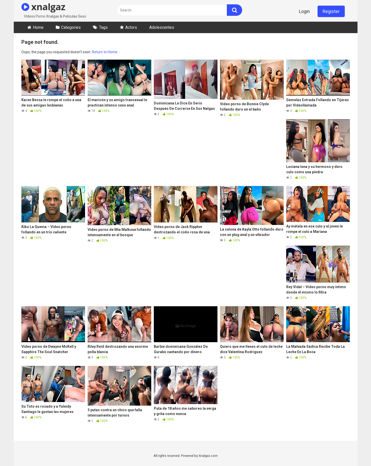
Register (331, 11)
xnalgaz (43, 7)
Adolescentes (161, 27)
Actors (131, 27)
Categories (71, 27)
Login (304, 11)
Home (38, 27)
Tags (103, 27)
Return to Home (104, 52)
